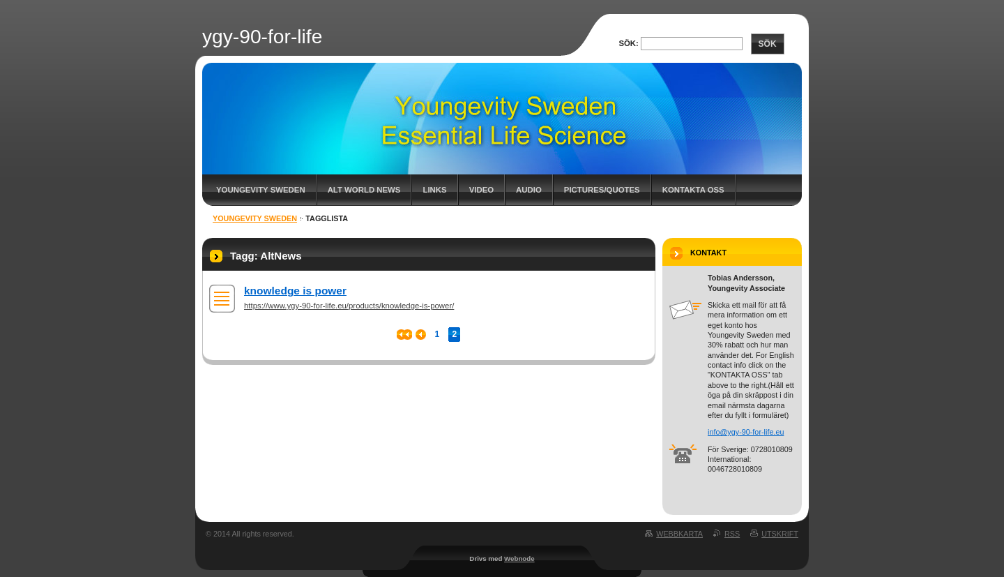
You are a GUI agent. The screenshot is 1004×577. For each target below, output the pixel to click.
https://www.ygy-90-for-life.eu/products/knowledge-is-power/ (349, 305)
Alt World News (364, 190)
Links (434, 190)
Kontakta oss (693, 190)
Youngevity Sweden (260, 190)
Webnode (519, 558)
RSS (732, 534)
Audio (529, 190)
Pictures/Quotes (602, 190)
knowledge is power (295, 291)
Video (481, 190)
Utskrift (779, 534)
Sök (768, 44)
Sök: (628, 43)
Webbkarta (679, 534)
